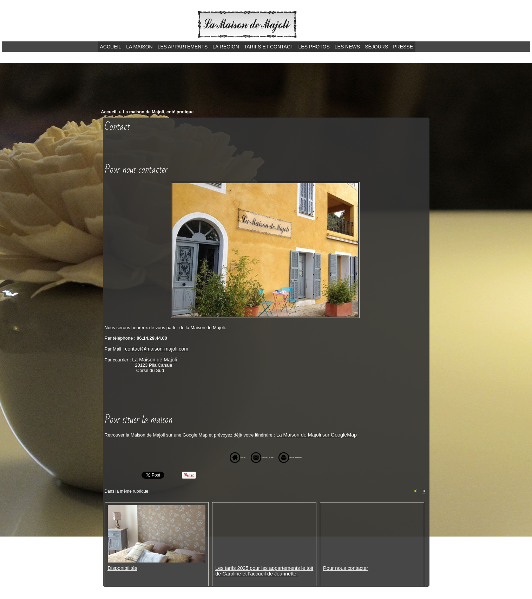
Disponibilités (121, 567)
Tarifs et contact (269, 46)
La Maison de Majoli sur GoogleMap (312, 433)
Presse (403, 46)
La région (225, 46)
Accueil (110, 46)
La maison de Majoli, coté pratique (152, 111)
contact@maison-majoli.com (153, 348)
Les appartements (183, 46)
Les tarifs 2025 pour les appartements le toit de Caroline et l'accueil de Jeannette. (264, 569)
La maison (139, 46)
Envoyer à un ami (253, 455)
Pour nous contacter (343, 567)
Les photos (314, 46)
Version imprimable (308, 455)
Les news (347, 46)
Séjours (376, 46)
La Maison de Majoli (152, 358)
